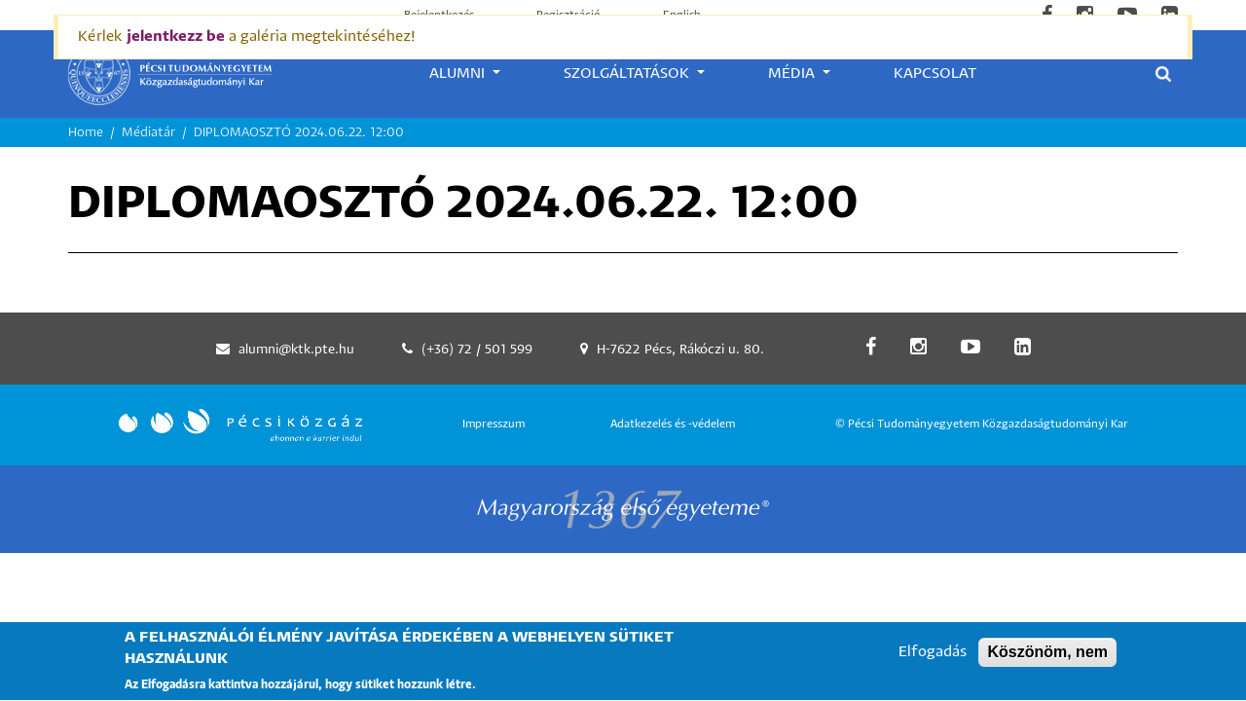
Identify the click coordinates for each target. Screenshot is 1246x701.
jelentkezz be (176, 36)
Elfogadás (932, 660)
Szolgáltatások (628, 73)
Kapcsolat (935, 73)
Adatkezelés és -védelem (672, 424)
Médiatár (148, 133)
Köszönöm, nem (1047, 660)
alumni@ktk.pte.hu (296, 350)
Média (793, 73)
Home (85, 133)
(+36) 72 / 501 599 (476, 350)
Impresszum (493, 424)
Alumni (459, 73)
